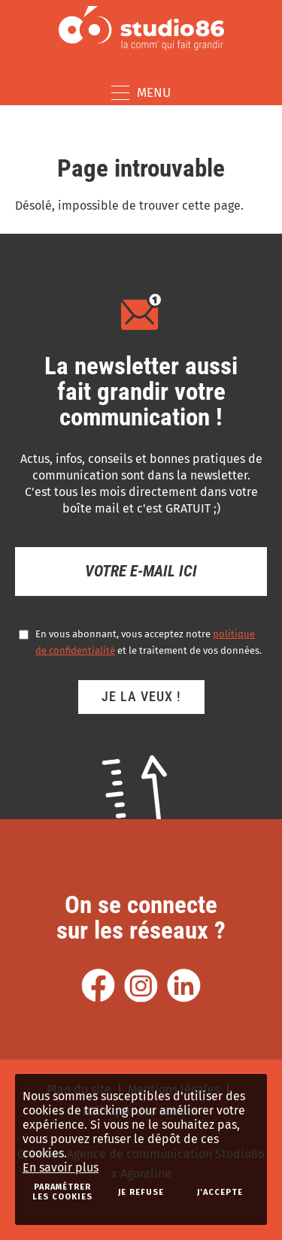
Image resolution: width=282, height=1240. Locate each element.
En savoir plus (61, 1167)
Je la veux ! (141, 696)
